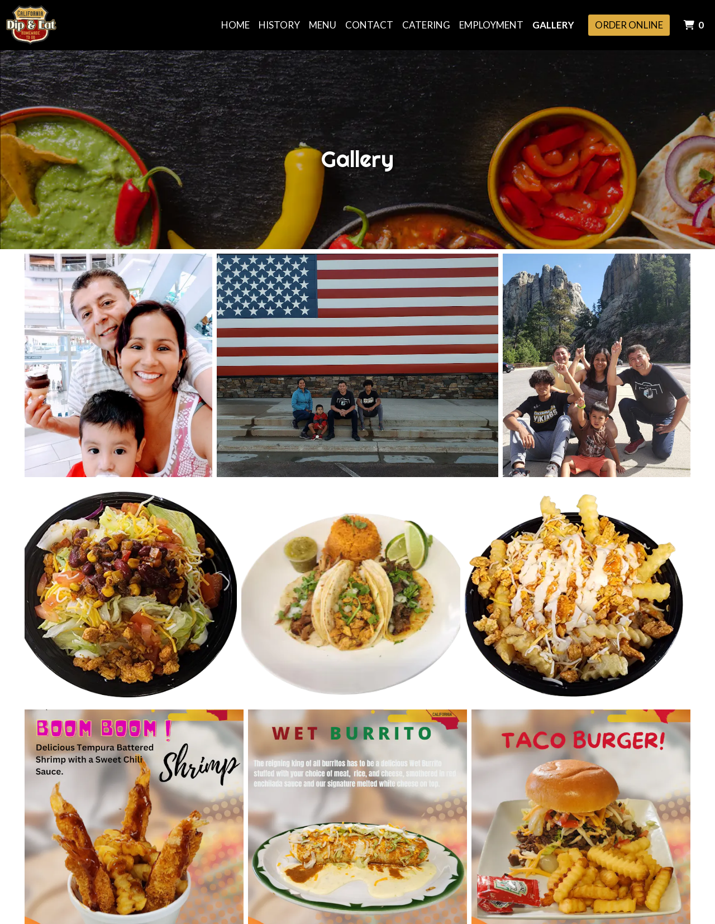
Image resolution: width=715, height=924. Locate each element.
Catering (426, 25)
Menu (322, 25)
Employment (491, 25)
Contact (369, 25)
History (279, 25)
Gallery (553, 25)
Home (235, 25)
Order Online (629, 25)
